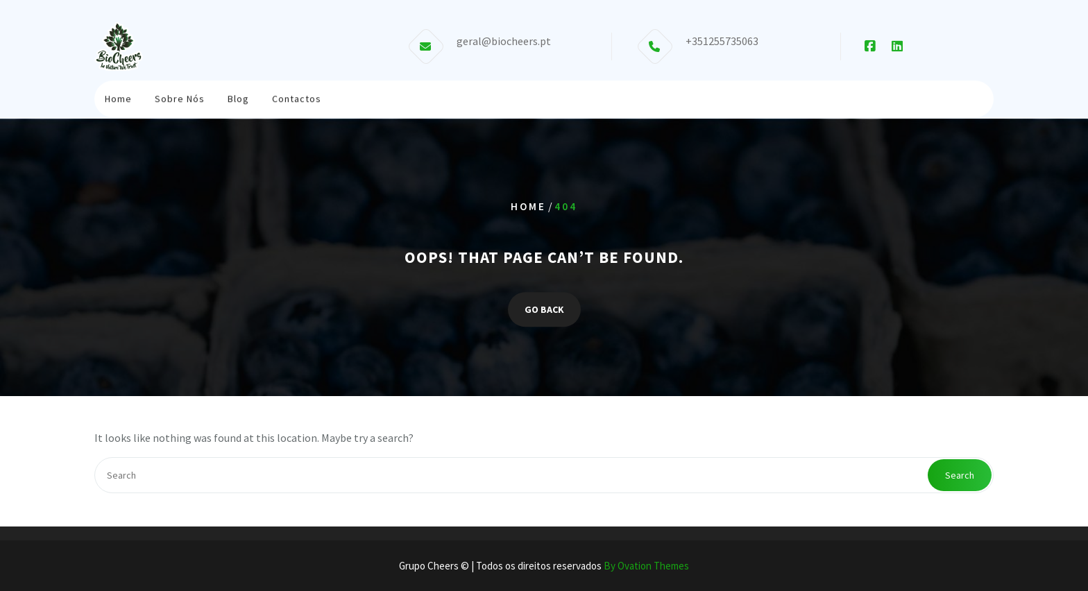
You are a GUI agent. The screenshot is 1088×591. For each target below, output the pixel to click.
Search (959, 475)
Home (118, 95)
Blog (238, 95)
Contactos (296, 95)
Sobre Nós (180, 95)
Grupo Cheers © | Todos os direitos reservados (544, 565)
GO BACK (544, 309)
